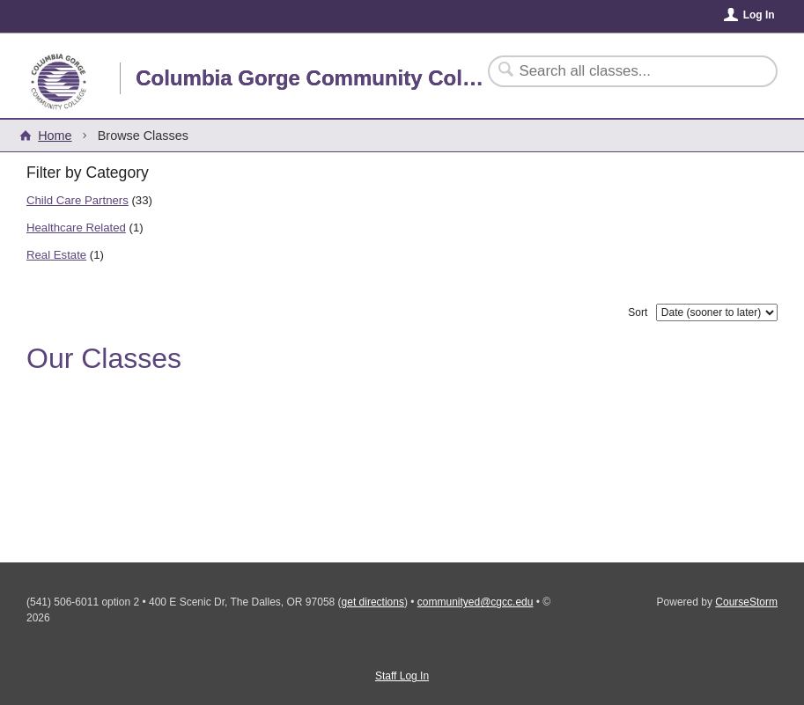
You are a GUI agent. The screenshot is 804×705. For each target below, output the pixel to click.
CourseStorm (746, 602)
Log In (759, 15)
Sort (637, 312)
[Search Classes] (622, 71)
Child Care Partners (77, 200)
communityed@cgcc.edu (475, 602)
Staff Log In (402, 676)
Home (54, 136)
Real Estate (56, 254)
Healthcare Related (76, 227)
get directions (373, 602)
